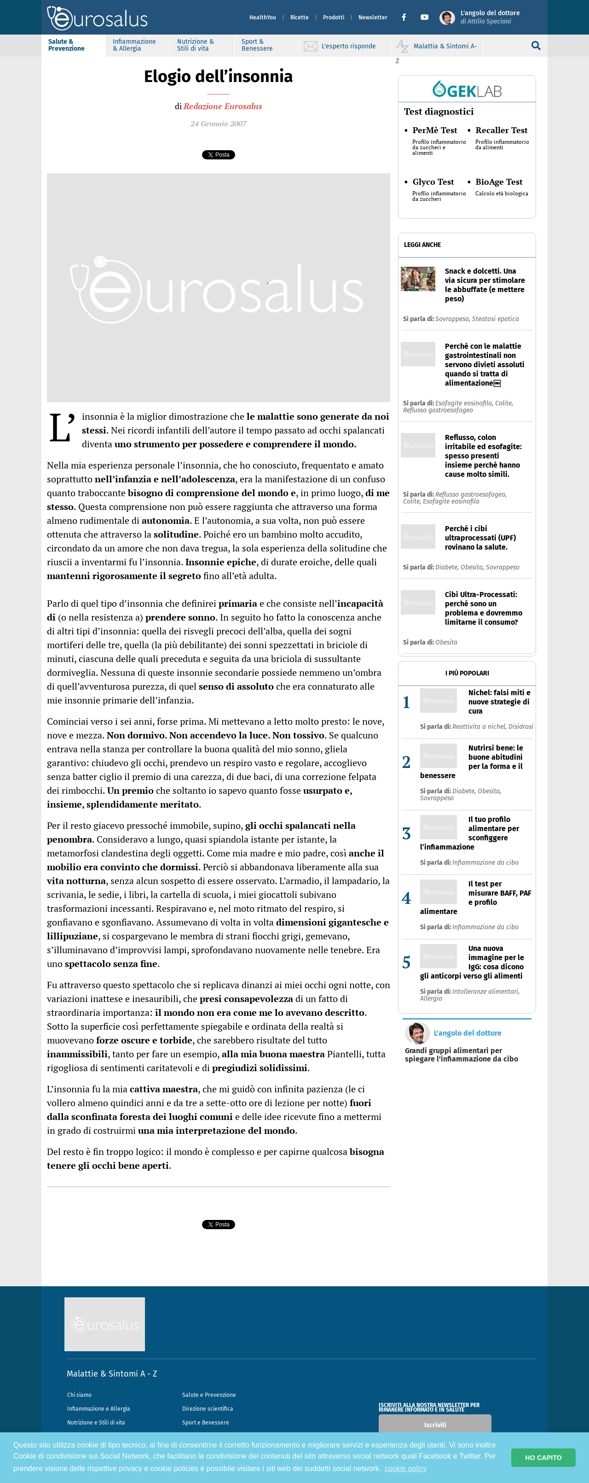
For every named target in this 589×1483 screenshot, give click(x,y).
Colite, (504, 403)
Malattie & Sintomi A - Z (112, 1374)
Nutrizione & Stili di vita (195, 45)
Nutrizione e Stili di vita (96, 1422)
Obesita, (473, 567)
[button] (407, 17)
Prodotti (333, 17)
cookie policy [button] (406, 1468)
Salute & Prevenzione (66, 45)
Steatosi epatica (495, 319)
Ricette (299, 17)
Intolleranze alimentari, (486, 992)
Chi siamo (79, 1395)
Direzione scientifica (207, 1409)
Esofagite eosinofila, (465, 403)
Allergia (431, 998)
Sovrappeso (503, 567)
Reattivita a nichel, (480, 727)
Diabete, (448, 567)
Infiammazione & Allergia (134, 45)
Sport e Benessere (205, 1422)
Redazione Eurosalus (223, 105)
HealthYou (262, 17)
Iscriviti (435, 1425)
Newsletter (372, 17)
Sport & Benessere (257, 45)
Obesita (446, 642)
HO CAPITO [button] (543, 1457)
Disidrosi (520, 727)
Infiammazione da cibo (485, 863)
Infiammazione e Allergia (98, 1409)
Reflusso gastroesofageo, (471, 494)
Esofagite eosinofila (451, 501)
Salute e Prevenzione (209, 1395)
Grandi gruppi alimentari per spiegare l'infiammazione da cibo (461, 1055)
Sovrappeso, (453, 319)
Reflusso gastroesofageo (438, 410)
